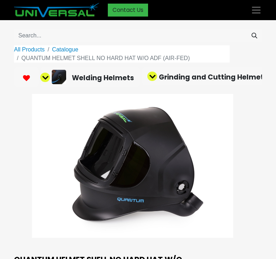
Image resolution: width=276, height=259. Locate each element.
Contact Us (127, 10)
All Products (29, 49)
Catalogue (65, 49)
